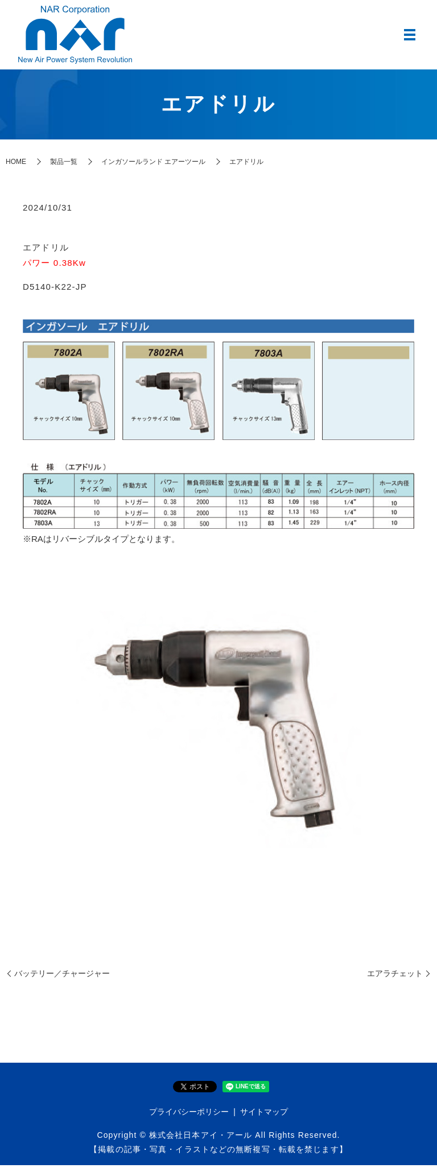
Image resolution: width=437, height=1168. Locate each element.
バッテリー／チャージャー (62, 976)
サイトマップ (264, 1115)
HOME (16, 164)
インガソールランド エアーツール (153, 164)
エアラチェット (395, 976)
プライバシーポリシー (189, 1115)
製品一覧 (63, 164)
